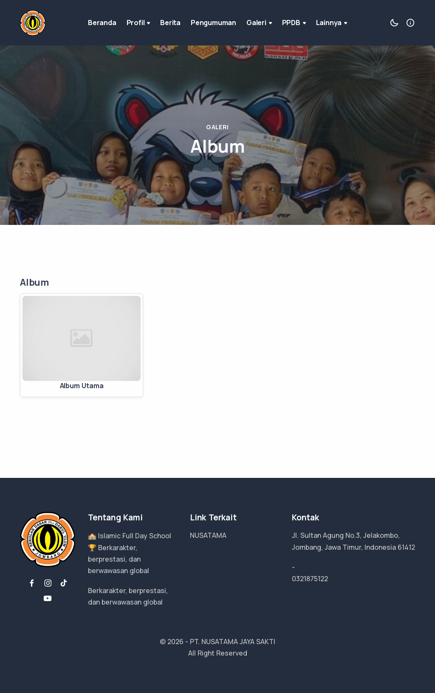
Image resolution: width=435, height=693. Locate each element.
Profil (138, 22)
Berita (170, 22)
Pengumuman (213, 22)
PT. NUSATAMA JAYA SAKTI (232, 641)
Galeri (259, 22)
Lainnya (331, 22)
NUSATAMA (208, 535)
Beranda (102, 22)
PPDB (294, 22)
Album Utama (82, 385)
